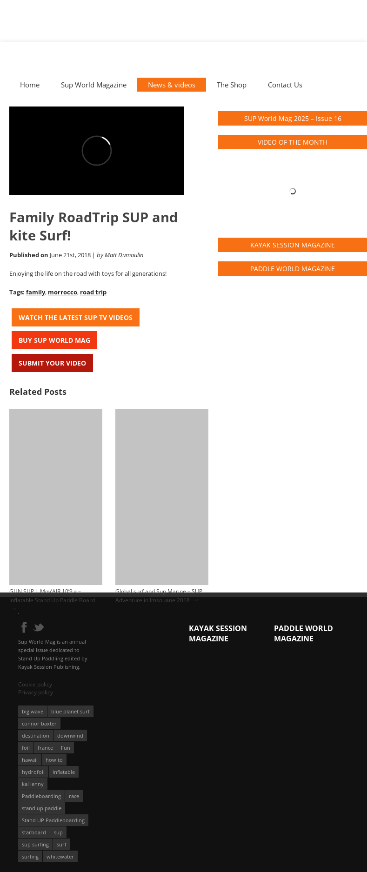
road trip (93, 292)
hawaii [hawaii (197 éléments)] (30, 759)
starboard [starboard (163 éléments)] (34, 832)
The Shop (232, 84)
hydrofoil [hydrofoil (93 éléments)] (33, 771)
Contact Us (285, 84)
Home (30, 84)
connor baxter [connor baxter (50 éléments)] (39, 723)
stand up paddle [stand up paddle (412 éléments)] (41, 808)
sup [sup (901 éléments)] (58, 832)
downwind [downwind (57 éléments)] (70, 735)
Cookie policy (35, 684)
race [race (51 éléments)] (74, 795)
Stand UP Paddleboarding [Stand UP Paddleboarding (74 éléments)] (53, 820)
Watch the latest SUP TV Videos (76, 317)
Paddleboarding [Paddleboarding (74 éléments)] (41, 795)
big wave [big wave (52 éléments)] (32, 711)
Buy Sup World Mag (54, 340)
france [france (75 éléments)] (45, 747)
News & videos (171, 84)
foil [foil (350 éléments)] (26, 747)
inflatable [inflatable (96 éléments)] (64, 771)
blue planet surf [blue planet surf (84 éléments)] (70, 711)
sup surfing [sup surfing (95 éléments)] (35, 844)
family (35, 292)
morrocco (62, 292)
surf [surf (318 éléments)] (62, 844)
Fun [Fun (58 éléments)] (65, 747)
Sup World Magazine (94, 84)
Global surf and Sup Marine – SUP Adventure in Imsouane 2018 (158, 595)
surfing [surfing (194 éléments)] (30, 856)
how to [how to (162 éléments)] (54, 759)
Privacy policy (35, 692)
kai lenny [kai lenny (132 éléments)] (33, 783)
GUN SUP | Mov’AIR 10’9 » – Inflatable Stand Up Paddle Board (52, 595)
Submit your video (52, 363)
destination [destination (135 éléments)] (35, 735)
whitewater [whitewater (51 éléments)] (60, 856)
